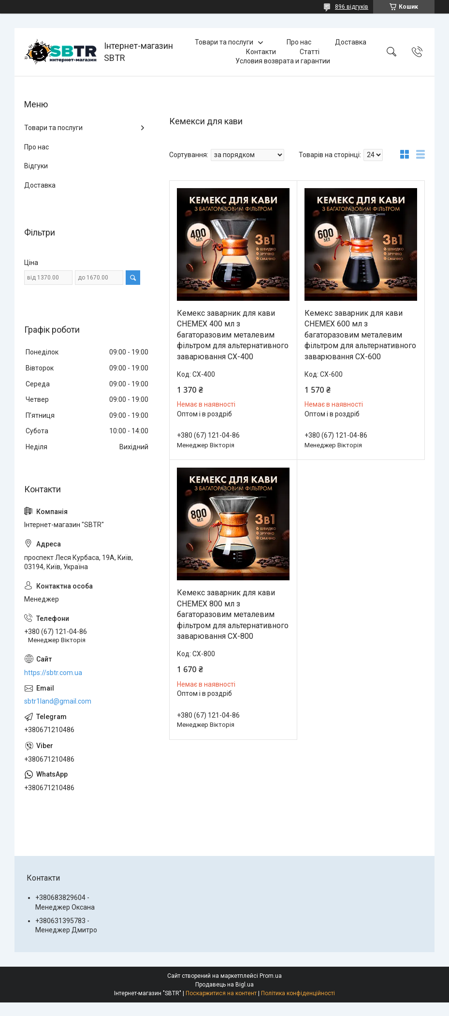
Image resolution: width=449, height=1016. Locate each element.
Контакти (261, 52)
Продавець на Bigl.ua (224, 984)
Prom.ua (271, 975)
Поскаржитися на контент (221, 993)
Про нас (299, 42)
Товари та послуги (224, 42)
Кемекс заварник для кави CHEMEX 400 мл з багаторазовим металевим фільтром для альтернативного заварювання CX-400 (233, 335)
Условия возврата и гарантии (282, 61)
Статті (309, 52)
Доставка (350, 42)
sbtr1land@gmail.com (57, 701)
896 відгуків (351, 6)
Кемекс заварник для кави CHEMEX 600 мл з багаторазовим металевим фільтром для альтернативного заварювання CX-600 (360, 335)
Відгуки (36, 166)
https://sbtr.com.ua (53, 673)
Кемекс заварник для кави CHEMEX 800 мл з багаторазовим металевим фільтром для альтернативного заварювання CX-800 (233, 614)
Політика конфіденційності (298, 993)
